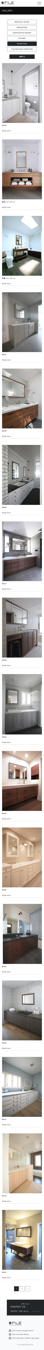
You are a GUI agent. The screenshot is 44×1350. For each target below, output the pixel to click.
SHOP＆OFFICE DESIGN (22, 33)
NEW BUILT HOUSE (22, 22)
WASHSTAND (22, 44)
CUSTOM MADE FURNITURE (22, 49)
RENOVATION (22, 27)
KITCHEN (22, 38)
